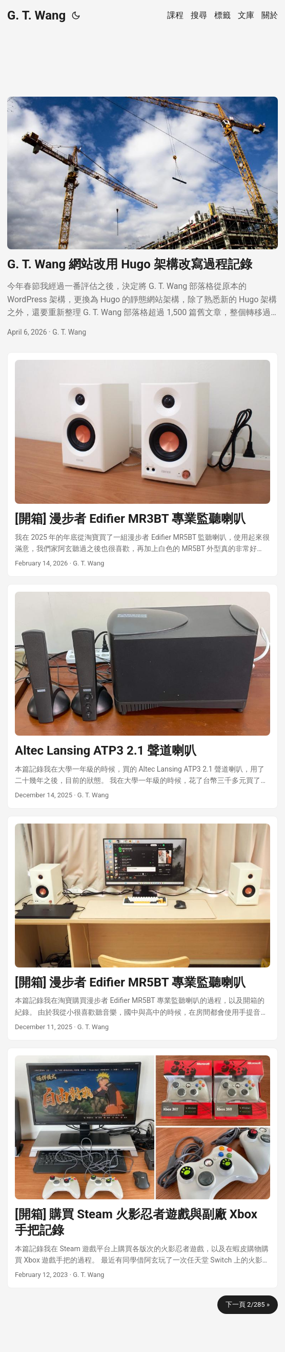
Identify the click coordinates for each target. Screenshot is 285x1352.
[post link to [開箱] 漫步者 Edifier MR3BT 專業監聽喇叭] (142, 464)
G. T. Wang (36, 15)
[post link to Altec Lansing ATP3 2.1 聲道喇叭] (142, 696)
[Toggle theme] (76, 15)
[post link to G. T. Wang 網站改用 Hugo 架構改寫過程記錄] (142, 217)
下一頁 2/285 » (248, 1304)
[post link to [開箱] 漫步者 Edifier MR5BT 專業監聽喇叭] (142, 928)
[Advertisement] (142, 56)
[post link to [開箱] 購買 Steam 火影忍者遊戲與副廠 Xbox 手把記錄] (142, 1168)
